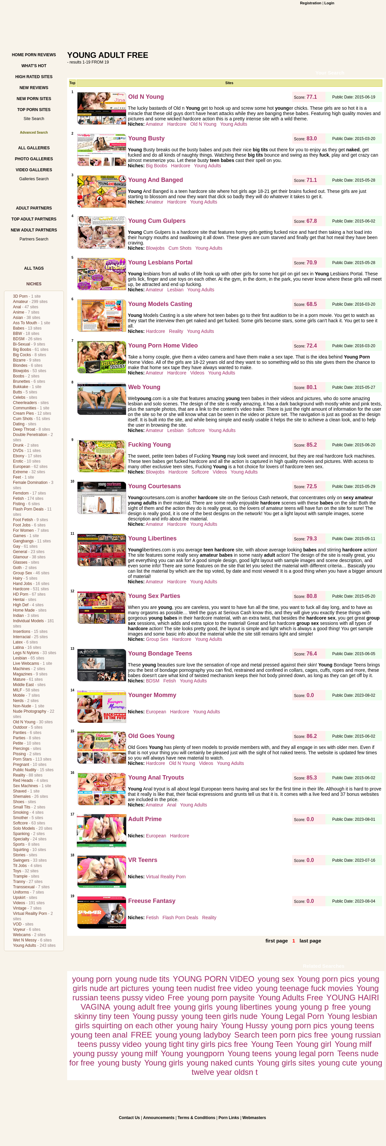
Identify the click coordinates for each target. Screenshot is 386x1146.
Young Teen (272, 1044)
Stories (19, 855)
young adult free (142, 1006)
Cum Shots (23, 418)
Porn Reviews (40, 55)
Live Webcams (26, 663)
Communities (24, 408)
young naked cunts (220, 1062)
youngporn (205, 1053)
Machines (21, 668)
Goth (17, 567)
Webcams (22, 934)
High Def (21, 605)
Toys (17, 871)
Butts (17, 392)
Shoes (18, 801)
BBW (17, 333)
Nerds (18, 700)
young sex (276, 978)
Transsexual (24, 887)
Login (329, 3)
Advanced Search (34, 132)
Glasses (20, 562)
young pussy (95, 1053)
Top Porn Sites (34, 109)
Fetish (18, 498)
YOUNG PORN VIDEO (213, 978)
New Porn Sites (34, 98)
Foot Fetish (23, 519)
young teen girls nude (219, 1016)
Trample (20, 876)
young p (314, 1006)
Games (19, 535)
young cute (337, 1062)
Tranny (19, 881)
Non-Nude (22, 706)
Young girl (313, 1044)
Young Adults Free (290, 997)
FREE (141, 1034)
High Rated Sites (34, 76)
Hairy (17, 578)
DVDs (18, 450)
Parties (19, 738)
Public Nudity (24, 770)
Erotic (18, 461)
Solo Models (24, 828)
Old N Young (24, 722)
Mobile (19, 695)
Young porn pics (326, 978)
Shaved (20, 791)
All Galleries (34, 148)
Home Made (24, 610)
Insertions (21, 631)
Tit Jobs (20, 865)
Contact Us (129, 1117)
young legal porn (304, 1053)
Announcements (159, 1117)
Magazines (22, 674)
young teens (352, 1025)
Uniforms (21, 892)
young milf (139, 1053)
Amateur (20, 301)
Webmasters (254, 1117)
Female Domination (30, 482)
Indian (18, 615)
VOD (17, 924)
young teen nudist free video (202, 988)
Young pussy (155, 1016)
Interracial (22, 637)
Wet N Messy (25, 940)
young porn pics (299, 1025)
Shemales (22, 796)
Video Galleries (34, 170)
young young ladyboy (193, 1034)
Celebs (19, 397)
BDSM (19, 339)
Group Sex (22, 573)
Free (176, 997)
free (339, 1006)
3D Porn (20, 296)
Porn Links (228, 1117)
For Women (23, 530)
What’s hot (33, 66)
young (286, 1006)
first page (276, 940)
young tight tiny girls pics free (196, 1044)
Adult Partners (34, 208)
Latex (18, 642)
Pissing (19, 754)
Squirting (21, 849)
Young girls (164, 1062)
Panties (19, 732)
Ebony (18, 456)
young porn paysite (221, 997)
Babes (18, 328)
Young (172, 1053)
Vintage (19, 908)
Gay (16, 546)
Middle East (23, 684)
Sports (19, 844)
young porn (92, 978)
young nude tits (142, 978)
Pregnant (21, 764)
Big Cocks (22, 355)
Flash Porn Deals (28, 509)
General (20, 551)
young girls (193, 1006)
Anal (17, 307)
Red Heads (23, 780)
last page (310, 940)
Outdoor (20, 727)
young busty (119, 1062)
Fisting (19, 503)
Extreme (20, 472)
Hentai (19, 599)
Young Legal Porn (292, 1016)
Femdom (21, 493)
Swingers (21, 860)
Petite (18, 743)
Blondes (20, 365)
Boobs (18, 376)
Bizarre (19, 360)
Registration (310, 3)
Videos (19, 903)
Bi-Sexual (21, 344)
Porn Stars (22, 759)
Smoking (21, 812)
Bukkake (20, 386)
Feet (17, 477)
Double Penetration (30, 434)
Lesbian (20, 658)
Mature (19, 679)
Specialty (21, 839)
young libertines (244, 1006)
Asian (18, 317)
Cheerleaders (25, 402)
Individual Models (28, 621)
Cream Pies (23, 413)
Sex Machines (25, 786)
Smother (20, 817)
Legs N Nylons (26, 652)
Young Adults (24, 945)
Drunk (18, 445)
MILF (17, 690)
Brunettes (21, 381)
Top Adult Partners (33, 219)
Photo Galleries (34, 159)
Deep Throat (24, 429)
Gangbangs (23, 541)
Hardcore (21, 589)
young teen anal (99, 1034)
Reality (19, 775)
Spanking (21, 833)
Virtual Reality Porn (30, 913)
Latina (18, 647)
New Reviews (34, 87)
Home (18, 55)
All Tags (34, 268)
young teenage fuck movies (304, 988)
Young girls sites (286, 1062)
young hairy (197, 1025)
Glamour (20, 557)
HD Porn (20, 594)
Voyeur (19, 929)
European (21, 466)
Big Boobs (22, 349)
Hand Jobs (22, 583)
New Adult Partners (34, 230)
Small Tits (21, 807)
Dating (19, 424)
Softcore (20, 823)
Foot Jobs (22, 525)
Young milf (353, 1044)
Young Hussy (244, 1025)
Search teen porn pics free (281, 1034)
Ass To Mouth (25, 323)
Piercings (21, 748)
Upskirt (19, 897)
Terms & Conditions (196, 1117)
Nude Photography (29, 711)
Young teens (249, 1053)
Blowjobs (21, 370)
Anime (18, 312)
